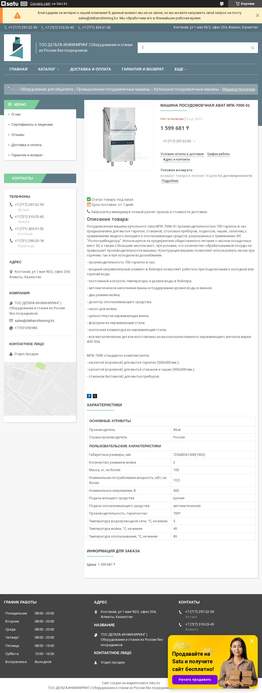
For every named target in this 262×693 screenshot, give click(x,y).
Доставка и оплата (90, 69)
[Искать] (252, 47)
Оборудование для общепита (47, 89)
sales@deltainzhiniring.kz (34, 321)
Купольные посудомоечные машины (186, 89)
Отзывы (17, 135)
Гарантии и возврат (27, 155)
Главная (18, 69)
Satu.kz (154, 683)
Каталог (47, 69)
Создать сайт (40, 4)
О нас (16, 114)
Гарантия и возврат (143, 69)
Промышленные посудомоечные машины (113, 89)
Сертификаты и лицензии (32, 124)
